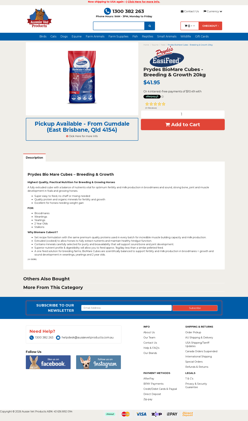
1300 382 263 (124, 11)
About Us (149, 332)
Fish (135, 36)
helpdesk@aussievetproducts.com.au (85, 337)
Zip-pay (147, 399)
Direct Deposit (152, 394)
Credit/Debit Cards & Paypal (160, 388)
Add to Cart (182, 124)
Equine (77, 36)
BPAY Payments (153, 383)
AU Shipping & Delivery (199, 337)
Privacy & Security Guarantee (196, 385)
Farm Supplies (118, 36)
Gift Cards (202, 36)
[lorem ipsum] (119, 26)
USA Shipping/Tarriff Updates (197, 344)
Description (34, 157)
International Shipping (198, 356)
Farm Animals (95, 36)
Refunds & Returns (196, 366)
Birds (42, 36)
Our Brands (150, 353)
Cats (53, 36)
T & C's (189, 378)
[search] (149, 26)
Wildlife (185, 36)
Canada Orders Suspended (201, 351)
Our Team (149, 337)
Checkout (210, 25)
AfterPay (148, 378)
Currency (213, 11)
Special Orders (194, 361)
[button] (182, 106)
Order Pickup (193, 332)
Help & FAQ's (151, 347)
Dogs (64, 36)
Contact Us (190, 11)
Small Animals (166, 36)
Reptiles (147, 36)
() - (190, 25)
